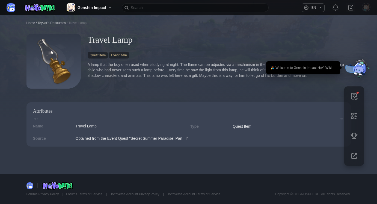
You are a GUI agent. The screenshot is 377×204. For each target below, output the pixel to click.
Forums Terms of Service (84, 194)
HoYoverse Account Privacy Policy (134, 194)
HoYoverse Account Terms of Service (193, 194)
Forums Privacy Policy (43, 194)
